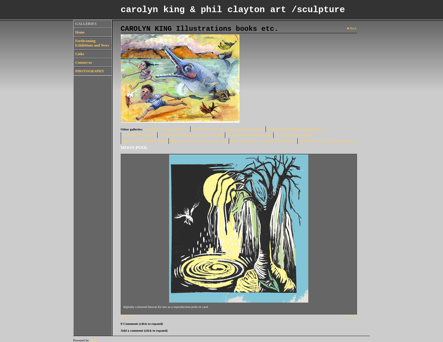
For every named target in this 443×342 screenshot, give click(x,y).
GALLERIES (86, 24)
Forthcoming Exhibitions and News (92, 43)
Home (80, 32)
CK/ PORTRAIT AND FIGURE (249, 135)
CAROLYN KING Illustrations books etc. (296, 129)
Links (79, 54)
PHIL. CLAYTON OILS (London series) (199, 141)
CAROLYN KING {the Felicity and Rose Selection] (228, 129)
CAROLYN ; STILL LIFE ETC (166, 129)
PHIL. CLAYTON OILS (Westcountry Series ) (263, 141)
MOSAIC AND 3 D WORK (294, 135)
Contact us (83, 62)
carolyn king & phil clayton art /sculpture (233, 10)
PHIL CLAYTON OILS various (144, 141)
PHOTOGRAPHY (89, 71)
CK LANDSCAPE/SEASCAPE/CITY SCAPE (191, 135)
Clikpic (94, 340)
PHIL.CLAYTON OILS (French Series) (327, 141)
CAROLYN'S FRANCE (139, 135)
